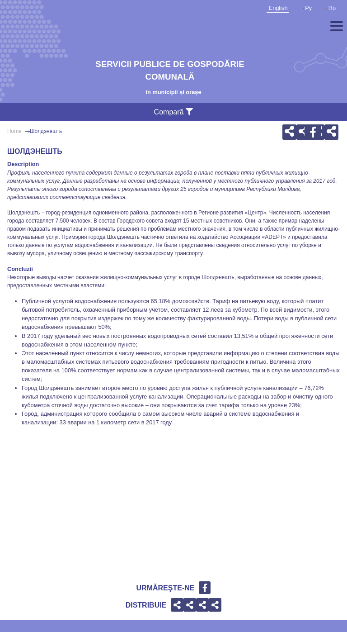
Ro (331, 8)
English (277, 8)
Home (14, 131)
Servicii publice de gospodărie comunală (169, 70)
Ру (307, 8)
